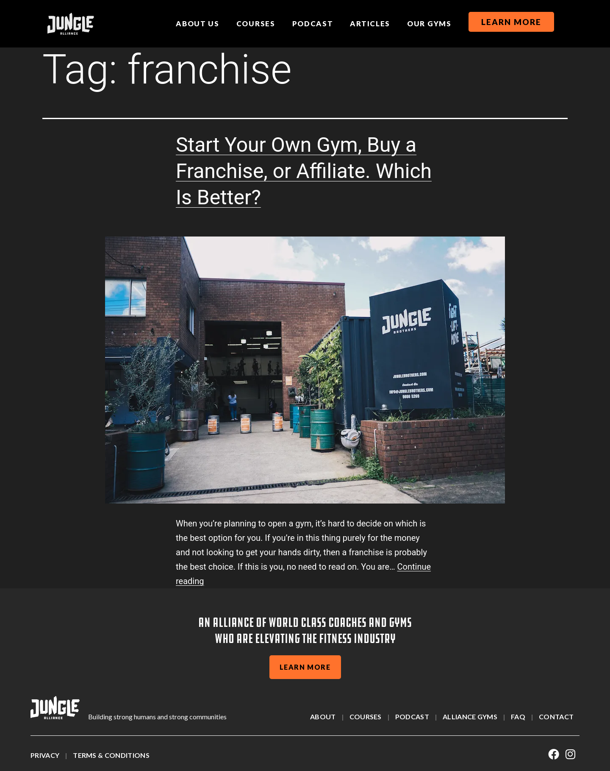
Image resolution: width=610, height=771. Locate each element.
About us (197, 23)
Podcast (312, 23)
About (323, 717)
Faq (518, 717)
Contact (556, 717)
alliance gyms (470, 717)
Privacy (44, 755)
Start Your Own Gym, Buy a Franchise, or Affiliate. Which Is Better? (304, 171)
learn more (305, 667)
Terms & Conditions (111, 755)
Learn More (511, 22)
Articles (370, 23)
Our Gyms (429, 23)
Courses (255, 23)
